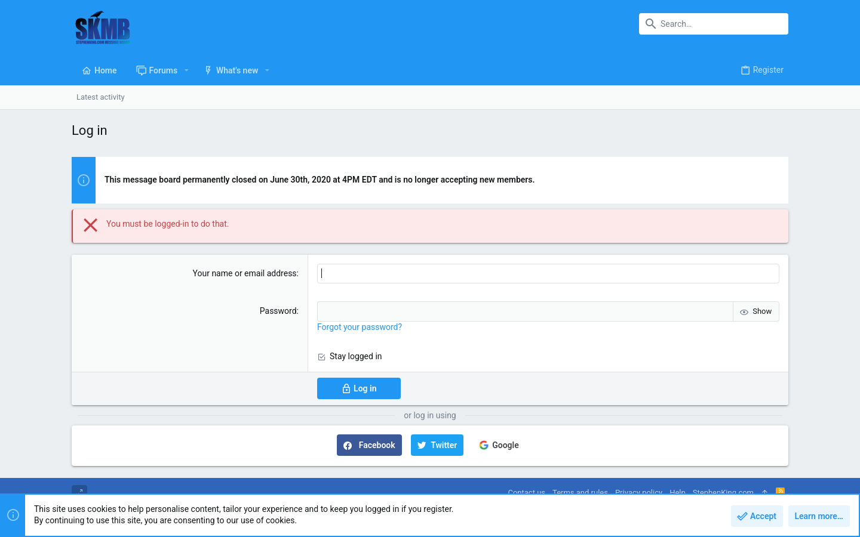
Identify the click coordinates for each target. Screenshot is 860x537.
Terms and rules (580, 492)
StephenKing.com (723, 492)
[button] (186, 70)
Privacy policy (638, 492)
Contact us (526, 492)
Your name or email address (245, 273)
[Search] (713, 24)
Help (677, 492)
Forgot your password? (359, 327)
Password (278, 311)
